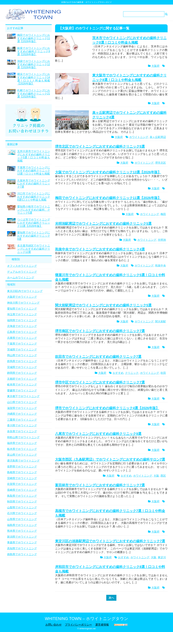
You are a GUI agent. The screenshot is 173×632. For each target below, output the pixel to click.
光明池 (162, 239)
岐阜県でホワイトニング (22, 384)
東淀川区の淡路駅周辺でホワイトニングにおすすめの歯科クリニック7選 (110, 541)
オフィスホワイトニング (22, 265)
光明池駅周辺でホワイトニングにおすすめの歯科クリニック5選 (103, 223)
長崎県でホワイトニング (22, 489)
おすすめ (118, 372)
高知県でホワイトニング (22, 548)
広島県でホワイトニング (22, 332)
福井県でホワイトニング (22, 443)
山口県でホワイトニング (22, 402)
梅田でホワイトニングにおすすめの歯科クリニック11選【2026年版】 (108, 198)
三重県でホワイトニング (22, 419)
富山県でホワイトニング (22, 454)
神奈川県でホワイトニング (23, 302)
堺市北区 (160, 162)
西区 (163, 475)
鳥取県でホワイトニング (22, 495)
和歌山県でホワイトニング (23, 437)
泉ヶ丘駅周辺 (158, 137)
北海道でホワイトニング (22, 326)
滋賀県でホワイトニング (22, 408)
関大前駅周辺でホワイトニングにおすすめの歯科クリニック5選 (103, 305)
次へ (111, 597)
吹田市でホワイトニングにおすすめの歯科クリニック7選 (98, 356)
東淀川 (162, 557)
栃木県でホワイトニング (22, 449)
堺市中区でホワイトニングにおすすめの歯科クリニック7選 (100, 382)
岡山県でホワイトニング (22, 355)
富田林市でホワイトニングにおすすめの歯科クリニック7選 (100, 485)
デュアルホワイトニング (22, 271)
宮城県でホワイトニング (22, 367)
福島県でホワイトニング (22, 525)
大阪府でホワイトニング (22, 296)
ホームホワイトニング (20, 277)
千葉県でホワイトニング (22, 343)
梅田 (163, 214)
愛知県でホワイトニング (22, 308)
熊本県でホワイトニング (22, 530)
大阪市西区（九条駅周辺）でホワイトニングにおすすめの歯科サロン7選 (110, 459)
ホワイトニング (138, 137)
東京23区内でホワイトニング (25, 291)
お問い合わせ (53, 624)
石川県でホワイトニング (22, 513)
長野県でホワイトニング (22, 466)
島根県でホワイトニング (22, 472)
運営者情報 (102, 624)
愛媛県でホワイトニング (22, 390)
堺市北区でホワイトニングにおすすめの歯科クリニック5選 (100, 146)
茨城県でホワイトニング (22, 349)
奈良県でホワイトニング (22, 431)
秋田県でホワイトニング (22, 501)
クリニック (132, 372)
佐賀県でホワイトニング (22, 484)
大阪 (156, 475)
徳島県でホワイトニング (22, 554)
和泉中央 (160, 265)
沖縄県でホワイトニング (22, 413)
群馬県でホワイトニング (22, 361)
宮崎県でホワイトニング (22, 478)
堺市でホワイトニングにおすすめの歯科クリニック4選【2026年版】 (107, 408)
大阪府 (155, 65)
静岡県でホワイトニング (22, 372)
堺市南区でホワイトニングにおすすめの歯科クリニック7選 (100, 331)
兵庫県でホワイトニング (22, 337)
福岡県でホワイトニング (22, 320)
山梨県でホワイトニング (22, 507)
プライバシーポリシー (78, 624)
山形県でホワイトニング (22, 519)
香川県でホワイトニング (22, 425)
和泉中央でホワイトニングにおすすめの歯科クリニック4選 (100, 249)
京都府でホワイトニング (22, 378)
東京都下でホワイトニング (23, 396)
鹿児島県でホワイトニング (23, 460)
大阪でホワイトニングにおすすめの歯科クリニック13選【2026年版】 (108, 172)
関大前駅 (160, 321)
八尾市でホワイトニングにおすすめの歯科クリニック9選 (98, 434)
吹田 (163, 372)
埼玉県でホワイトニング (22, 314)
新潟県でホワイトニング (22, 536)
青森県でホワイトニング (22, 542)
